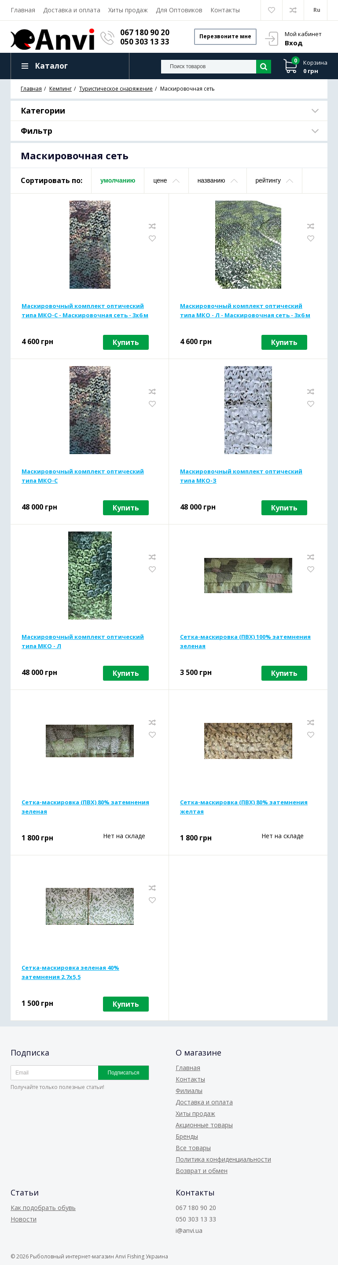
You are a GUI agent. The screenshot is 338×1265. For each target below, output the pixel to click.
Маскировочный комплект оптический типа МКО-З (241, 477)
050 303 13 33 (146, 42)
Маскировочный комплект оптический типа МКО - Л (83, 642)
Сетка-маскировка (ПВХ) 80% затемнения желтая (244, 808)
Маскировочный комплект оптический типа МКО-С (83, 477)
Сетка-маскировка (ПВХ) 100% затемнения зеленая (245, 642)
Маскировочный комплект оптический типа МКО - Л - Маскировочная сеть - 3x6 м (245, 311)
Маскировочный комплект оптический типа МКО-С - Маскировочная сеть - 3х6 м (85, 311)
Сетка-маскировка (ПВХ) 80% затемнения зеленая (85, 808)
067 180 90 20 (146, 32)
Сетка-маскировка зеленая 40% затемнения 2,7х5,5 (70, 973)
